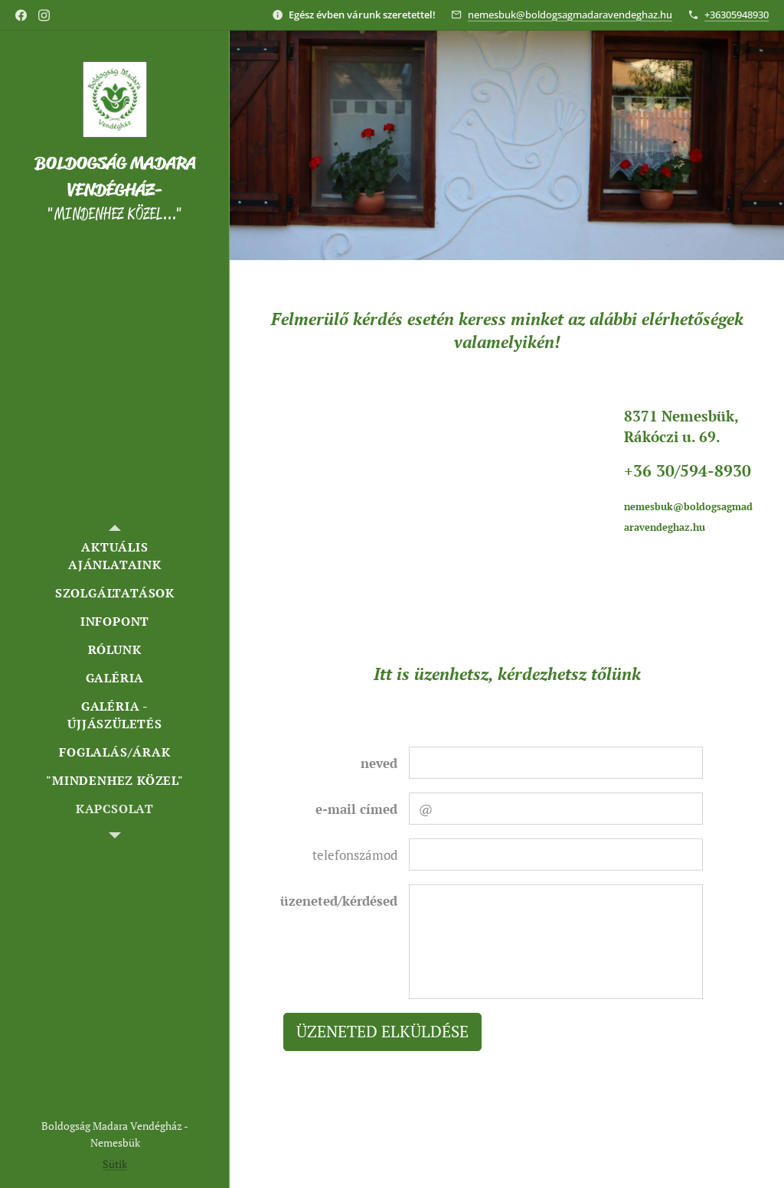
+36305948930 (736, 14)
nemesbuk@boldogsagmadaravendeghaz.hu (570, 14)
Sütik (115, 1164)
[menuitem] (115, 556)
